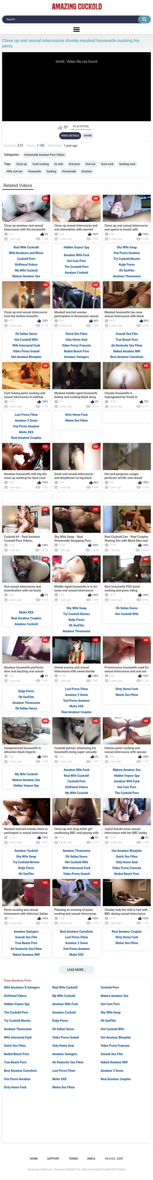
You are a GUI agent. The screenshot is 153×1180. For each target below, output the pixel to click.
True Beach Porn (15, 1062)
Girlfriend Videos (15, 996)
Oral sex (90, 164)
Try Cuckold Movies (17, 1020)
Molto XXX (59, 1079)
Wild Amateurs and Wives (26, 253)
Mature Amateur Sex (114, 996)
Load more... (76, 969)
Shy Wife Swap (111, 1012)
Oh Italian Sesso (63, 1029)
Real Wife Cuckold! (65, 987)
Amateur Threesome (18, 1029)
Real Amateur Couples (116, 1079)
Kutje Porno (60, 1020)
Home (34, 1158)
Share (88, 135)
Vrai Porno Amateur (17, 1079)
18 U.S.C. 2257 (114, 1158)
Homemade (69, 171)
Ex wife (59, 164)
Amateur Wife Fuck (65, 1004)
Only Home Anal (63, 1045)
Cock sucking (40, 164)
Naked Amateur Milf (114, 1062)
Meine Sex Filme (63, 1087)
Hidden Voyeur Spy (16, 1004)
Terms (73, 1158)
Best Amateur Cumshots (20, 1070)
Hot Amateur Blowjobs (116, 1037)
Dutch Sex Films (15, 1045)
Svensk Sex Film (112, 1054)
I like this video (60, 127)
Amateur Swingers (64, 1054)
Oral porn (74, 164)
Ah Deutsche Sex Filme (67, 1062)
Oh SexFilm (108, 1020)
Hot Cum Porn (110, 1004)
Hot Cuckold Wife (112, 1029)
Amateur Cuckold (64, 1012)
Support (53, 1158)
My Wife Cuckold (63, 996)
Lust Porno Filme (63, 1070)
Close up (21, 164)
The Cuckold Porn (16, 1012)
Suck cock (107, 164)
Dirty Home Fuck (15, 1087)
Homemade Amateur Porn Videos (44, 154)
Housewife (34, 171)
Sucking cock (127, 164)
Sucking (51, 171)
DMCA (91, 1158)
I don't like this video (66, 127)
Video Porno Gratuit (65, 1037)
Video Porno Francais (115, 1045)
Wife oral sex (14, 171)
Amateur (87, 171)
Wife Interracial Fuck (18, 1037)
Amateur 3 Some (112, 1070)
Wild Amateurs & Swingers (22, 987)
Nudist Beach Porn (16, 1054)
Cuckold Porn (110, 987)
